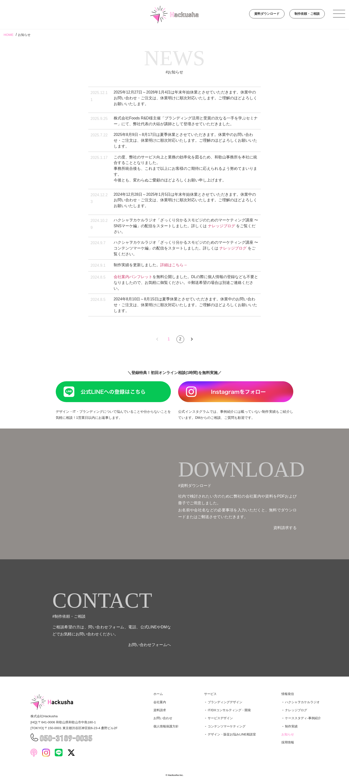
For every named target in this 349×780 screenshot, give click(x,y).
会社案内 (159, 702)
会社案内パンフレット (133, 277)
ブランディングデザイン (225, 702)
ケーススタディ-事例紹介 (303, 718)
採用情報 (287, 742)
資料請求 (159, 710)
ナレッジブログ (221, 226)
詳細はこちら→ (173, 265)
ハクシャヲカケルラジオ (302, 702)
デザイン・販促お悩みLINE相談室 (232, 734)
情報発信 (287, 694)
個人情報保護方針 (166, 726)
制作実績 (291, 726)
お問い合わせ (162, 718)
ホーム (158, 694)
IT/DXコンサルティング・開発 (229, 710)
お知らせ (287, 734)
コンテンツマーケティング (227, 726)
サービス (210, 694)
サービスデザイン (220, 718)
